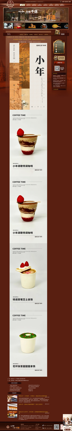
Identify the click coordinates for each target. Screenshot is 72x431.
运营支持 (56, 5)
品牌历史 (28, 5)
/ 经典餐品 (31, 34)
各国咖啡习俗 (30, 390)
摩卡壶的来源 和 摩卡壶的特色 (15, 390)
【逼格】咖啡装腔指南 (13, 385)
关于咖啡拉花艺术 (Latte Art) (14, 386)
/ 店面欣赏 (35, 34)
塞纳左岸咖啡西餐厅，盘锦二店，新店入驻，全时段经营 (59, 86)
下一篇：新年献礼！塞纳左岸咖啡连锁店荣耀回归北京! (18, 380)
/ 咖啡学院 (26, 34)
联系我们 (62, 5)
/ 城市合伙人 (40, 34)
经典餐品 (39, 5)
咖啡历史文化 (30, 389)
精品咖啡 (36, 428)
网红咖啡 (36, 425)
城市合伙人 (51, 5)
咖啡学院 (34, 5)
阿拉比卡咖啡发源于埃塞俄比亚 (33, 386)
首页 (22, 5)
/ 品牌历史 (21, 34)
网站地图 (29, 427)
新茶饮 (40, 427)
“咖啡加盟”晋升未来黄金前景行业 (34, 385)
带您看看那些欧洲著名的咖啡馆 (15, 389)
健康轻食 (36, 427)
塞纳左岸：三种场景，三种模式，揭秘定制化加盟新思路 (33, 396)
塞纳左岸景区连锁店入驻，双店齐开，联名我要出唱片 (58, 84)
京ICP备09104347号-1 (24, 427)
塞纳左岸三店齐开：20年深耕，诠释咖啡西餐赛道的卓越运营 (59, 81)
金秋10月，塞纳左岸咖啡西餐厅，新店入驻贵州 (30, 404)
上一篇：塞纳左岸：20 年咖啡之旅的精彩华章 (16, 378)
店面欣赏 (45, 5)
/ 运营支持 (46, 34)
